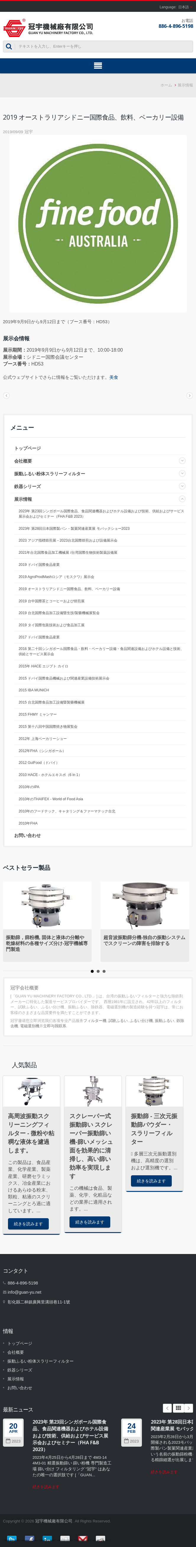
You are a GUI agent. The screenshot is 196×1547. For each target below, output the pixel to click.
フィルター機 (94, 1020)
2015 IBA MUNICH (34, 690)
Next (188, 1408)
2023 (13, 1441)
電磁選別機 (29, 1026)
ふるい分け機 (141, 1020)
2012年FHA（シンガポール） (42, 751)
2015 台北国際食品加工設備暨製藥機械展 (52, 702)
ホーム (166, 85)
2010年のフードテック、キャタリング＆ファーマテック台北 (67, 811)
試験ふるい (118, 1020)
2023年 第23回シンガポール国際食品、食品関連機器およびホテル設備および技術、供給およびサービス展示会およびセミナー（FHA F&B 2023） (101, 514)
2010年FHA (28, 823)
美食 (113, 377)
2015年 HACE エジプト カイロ (43, 666)
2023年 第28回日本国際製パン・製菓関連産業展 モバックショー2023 (74, 529)
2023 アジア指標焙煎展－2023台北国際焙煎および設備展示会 (68, 540)
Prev (167, 1408)
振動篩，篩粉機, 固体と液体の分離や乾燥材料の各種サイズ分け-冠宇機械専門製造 (47, 943)
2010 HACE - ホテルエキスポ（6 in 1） (50, 775)
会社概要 (23, 460)
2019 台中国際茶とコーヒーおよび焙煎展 (52, 601)
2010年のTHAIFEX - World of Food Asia (51, 799)
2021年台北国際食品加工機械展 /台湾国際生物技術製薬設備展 (68, 552)
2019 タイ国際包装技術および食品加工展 (52, 625)
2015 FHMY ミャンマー (38, 714)
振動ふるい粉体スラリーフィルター (49, 473)
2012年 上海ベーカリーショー (43, 739)
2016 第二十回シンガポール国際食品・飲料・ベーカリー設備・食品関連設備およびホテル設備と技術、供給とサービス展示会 (101, 651)
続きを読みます (28, 1223)
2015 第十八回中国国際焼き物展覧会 (48, 727)
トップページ (27, 448)
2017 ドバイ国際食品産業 (39, 637)
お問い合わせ (27, 835)
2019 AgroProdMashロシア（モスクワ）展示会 (56, 577)
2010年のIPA (29, 787)
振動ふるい (164, 1020)
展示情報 (185, 85)
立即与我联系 (54, 1026)
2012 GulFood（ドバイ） (39, 763)
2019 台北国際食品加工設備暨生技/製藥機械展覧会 (59, 613)
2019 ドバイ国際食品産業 (39, 565)
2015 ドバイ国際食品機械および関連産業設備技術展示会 (64, 678)
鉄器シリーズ (27, 486)
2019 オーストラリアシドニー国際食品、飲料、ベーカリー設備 (69, 589)
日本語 (183, 7)
